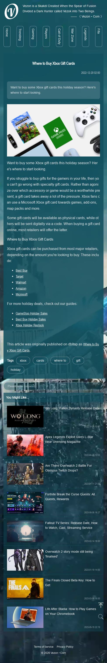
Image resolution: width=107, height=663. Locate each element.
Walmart (21, 282)
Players (46, 33)
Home (7, 32)
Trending (20, 34)
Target (19, 276)
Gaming (33, 33)
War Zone (72, 35)
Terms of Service (44, 646)
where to (60, 360)
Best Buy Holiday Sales (31, 319)
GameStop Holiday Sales (32, 313)
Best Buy (22, 270)
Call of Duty (59, 36)
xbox (23, 360)
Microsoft (22, 294)
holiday (16, 369)
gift (78, 360)
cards (40, 360)
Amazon (21, 288)
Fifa (98, 31)
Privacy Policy (65, 646)
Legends (85, 34)
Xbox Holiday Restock (30, 325)
